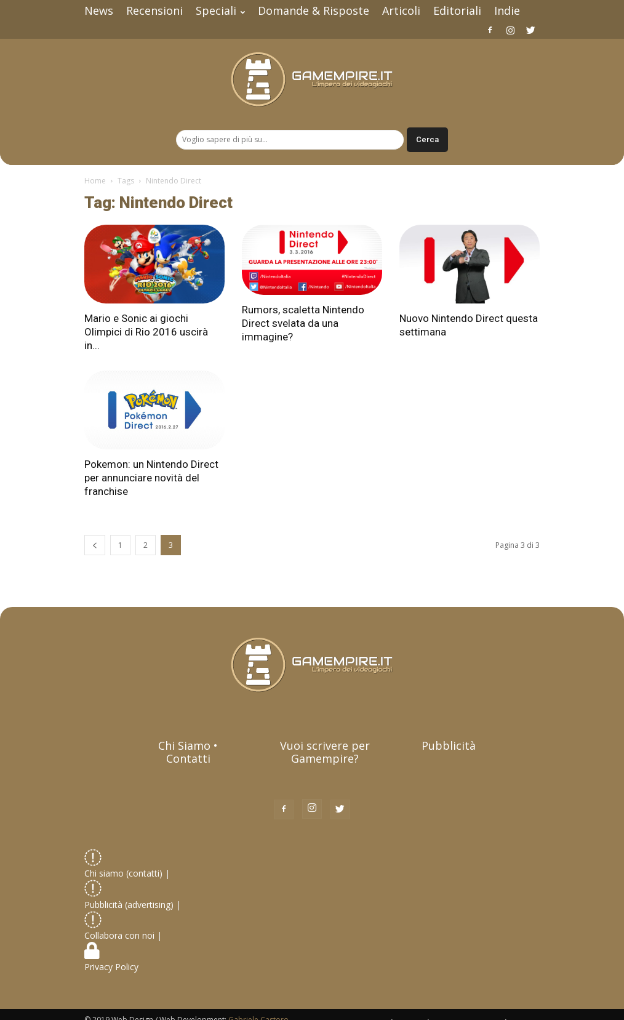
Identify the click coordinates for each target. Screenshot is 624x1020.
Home (95, 180)
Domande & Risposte (313, 10)
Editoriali (457, 10)
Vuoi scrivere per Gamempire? (325, 752)
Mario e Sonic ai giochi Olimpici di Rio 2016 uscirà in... (146, 331)
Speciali (220, 10)
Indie (507, 10)
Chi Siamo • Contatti (188, 752)
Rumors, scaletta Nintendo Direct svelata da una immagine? (303, 323)
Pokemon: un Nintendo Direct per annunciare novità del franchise (151, 477)
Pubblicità (449, 745)
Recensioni (154, 10)
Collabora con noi (120, 929)
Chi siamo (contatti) (123, 866)
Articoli (401, 10)
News (98, 10)
